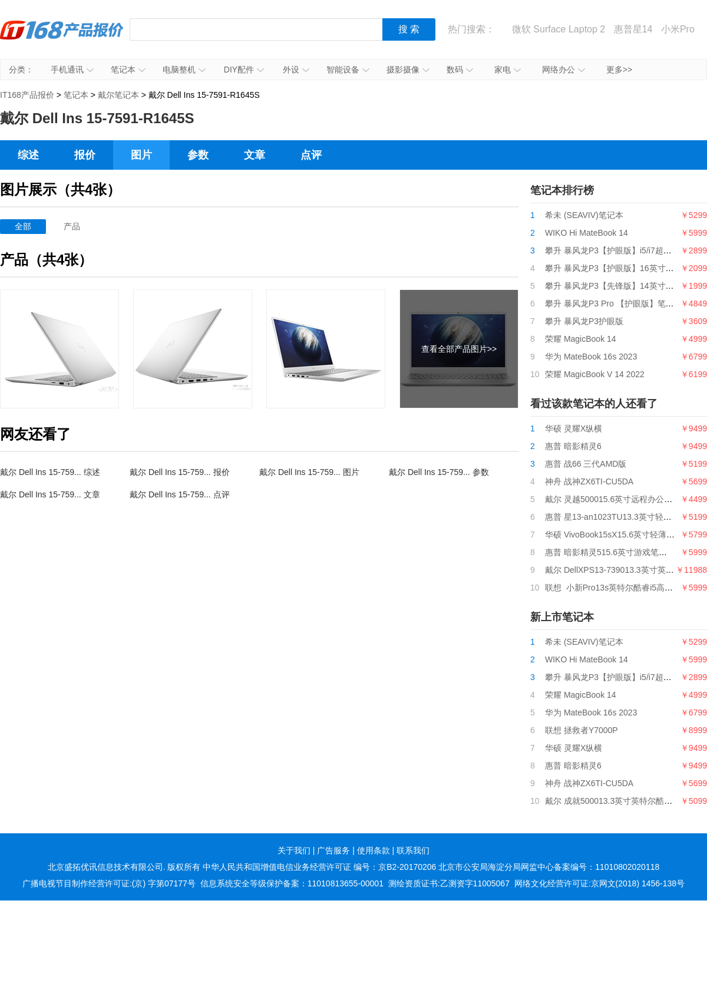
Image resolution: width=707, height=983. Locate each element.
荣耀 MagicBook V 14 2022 (595, 374)
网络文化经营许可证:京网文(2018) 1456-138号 (599, 883)
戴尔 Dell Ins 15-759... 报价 (180, 472)
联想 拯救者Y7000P (581, 730)
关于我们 (293, 850)
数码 (460, 69)
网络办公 (563, 69)
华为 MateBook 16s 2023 (591, 356)
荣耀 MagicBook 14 (580, 339)
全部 (23, 226)
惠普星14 (633, 29)
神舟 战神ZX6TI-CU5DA (589, 481)
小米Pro (678, 29)
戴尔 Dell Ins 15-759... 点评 (180, 494)
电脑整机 (184, 69)
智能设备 (347, 69)
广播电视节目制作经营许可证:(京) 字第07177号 (109, 883)
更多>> (619, 69)
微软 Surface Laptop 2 (558, 29)
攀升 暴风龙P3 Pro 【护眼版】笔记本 (613, 303)
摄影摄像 (408, 69)
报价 (84, 155)
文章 (254, 155)
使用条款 (373, 850)
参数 (198, 155)
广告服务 (333, 850)
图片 (141, 155)
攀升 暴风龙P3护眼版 (584, 321)
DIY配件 (244, 69)
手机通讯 (72, 69)
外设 (296, 69)
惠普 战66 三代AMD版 (585, 464)
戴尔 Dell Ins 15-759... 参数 (439, 472)
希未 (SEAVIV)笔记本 (584, 215)
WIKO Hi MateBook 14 (586, 232)
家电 (507, 69)
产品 (72, 226)
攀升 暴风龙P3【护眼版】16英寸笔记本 (618, 268)
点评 (311, 155)
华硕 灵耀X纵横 (573, 428)
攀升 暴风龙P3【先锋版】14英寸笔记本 (618, 286)
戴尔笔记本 (118, 95)
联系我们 (413, 850)
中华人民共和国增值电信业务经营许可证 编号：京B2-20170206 (319, 867)
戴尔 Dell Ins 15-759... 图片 (309, 472)
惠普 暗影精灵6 (573, 446)
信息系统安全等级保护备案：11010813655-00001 (292, 883)
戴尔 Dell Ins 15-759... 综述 (50, 472)
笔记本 (128, 69)
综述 (28, 155)
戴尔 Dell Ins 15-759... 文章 (50, 494)
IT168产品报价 (62, 38)
